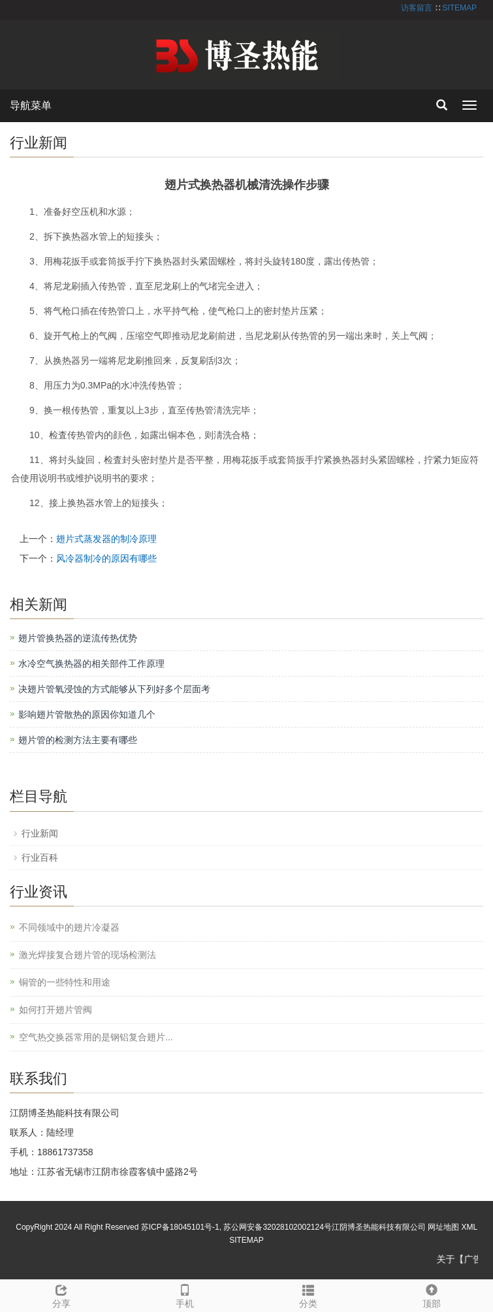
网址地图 (443, 1227)
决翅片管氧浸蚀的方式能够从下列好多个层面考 (114, 689)
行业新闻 (40, 833)
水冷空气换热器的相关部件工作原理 (91, 663)
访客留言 (416, 7)
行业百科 (40, 857)
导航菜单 (31, 105)
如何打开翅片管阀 (55, 1009)
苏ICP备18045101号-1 (180, 1227)
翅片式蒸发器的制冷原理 (106, 539)
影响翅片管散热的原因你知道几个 (86, 714)
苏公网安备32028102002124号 (277, 1227)
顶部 (431, 1294)
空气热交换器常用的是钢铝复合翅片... (96, 1037)
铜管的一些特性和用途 (64, 982)
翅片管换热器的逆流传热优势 (77, 638)
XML (469, 1227)
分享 (61, 1294)
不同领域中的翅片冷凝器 (69, 927)
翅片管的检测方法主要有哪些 (77, 740)
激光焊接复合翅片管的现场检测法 (87, 955)
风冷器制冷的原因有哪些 (106, 558)
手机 (185, 1294)
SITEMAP (459, 7)
